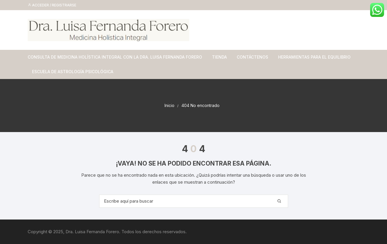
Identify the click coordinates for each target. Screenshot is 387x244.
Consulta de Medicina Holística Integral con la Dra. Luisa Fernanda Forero (115, 57)
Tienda (219, 57)
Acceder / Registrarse (52, 5)
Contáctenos (252, 57)
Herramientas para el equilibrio (314, 57)
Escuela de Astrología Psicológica (72, 71)
